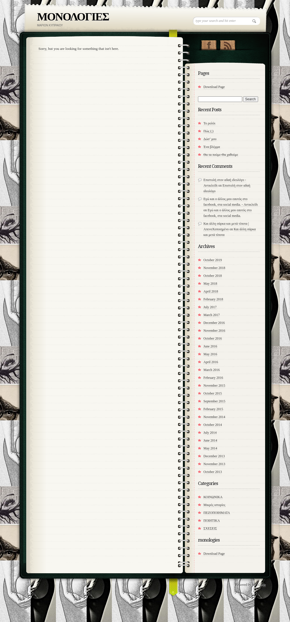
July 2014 (210, 433)
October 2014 (213, 425)
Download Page (214, 87)
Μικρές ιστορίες (214, 505)
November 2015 (214, 385)
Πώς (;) (209, 131)
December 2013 (214, 456)
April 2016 (211, 362)
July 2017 (210, 307)
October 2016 (213, 338)
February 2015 (213, 409)
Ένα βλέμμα (212, 147)
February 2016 (213, 378)
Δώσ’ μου (210, 139)
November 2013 (214, 464)
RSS (227, 44)
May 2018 (210, 284)
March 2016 (212, 370)
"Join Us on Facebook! (208, 44)
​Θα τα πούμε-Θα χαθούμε (221, 155)
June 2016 (210, 346)
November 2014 (214, 417)
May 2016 (210, 354)
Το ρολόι (210, 123)
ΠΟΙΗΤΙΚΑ (212, 521)
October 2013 (213, 472)
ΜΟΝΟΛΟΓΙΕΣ (73, 16)
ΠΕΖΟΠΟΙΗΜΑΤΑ (217, 513)
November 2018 (214, 268)
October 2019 (213, 260)
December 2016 (214, 323)
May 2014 (210, 448)
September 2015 (214, 401)
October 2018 (213, 276)
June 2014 (210, 440)
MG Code (259, 585)
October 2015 (213, 393)
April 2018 (211, 291)
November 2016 (214, 331)
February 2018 (213, 299)
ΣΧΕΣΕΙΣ (210, 528)
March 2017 (212, 315)
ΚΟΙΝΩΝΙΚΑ (213, 497)
